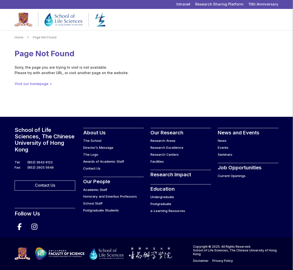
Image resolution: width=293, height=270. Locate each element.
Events (223, 148)
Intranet (183, 4)
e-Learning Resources (167, 211)
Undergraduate (162, 197)
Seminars (225, 154)
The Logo (90, 154)
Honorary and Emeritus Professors (110, 196)
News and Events (238, 132)
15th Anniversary (263, 4)
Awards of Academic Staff (103, 161)
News (222, 141)
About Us (94, 132)
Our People (96, 181)
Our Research (166, 132)
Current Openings (231, 176)
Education (162, 189)
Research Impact (170, 174)
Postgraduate (160, 204)
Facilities (157, 161)
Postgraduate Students (101, 210)
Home (19, 37)
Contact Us (45, 185)
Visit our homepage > (33, 84)
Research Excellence (166, 148)
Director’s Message (98, 148)
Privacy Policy (222, 261)
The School (92, 141)
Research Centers (164, 154)
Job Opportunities (240, 167)
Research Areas (162, 141)
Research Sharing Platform (219, 4)
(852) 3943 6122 (40, 162)
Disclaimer (201, 261)
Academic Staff (95, 190)
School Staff (92, 203)
